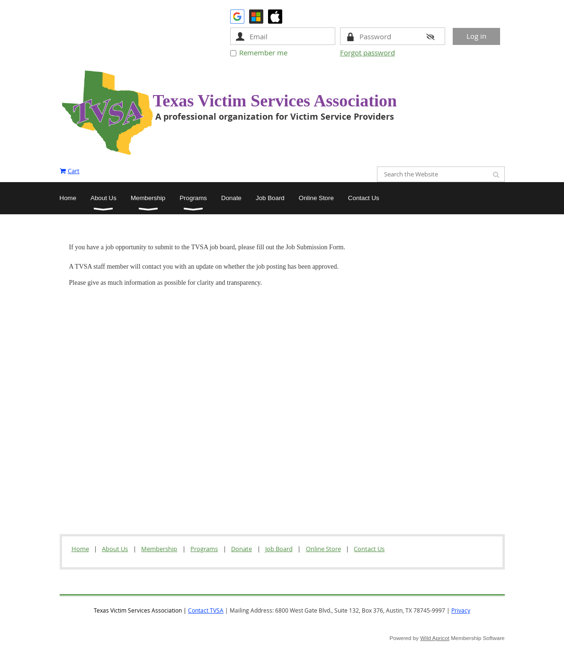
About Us (115, 548)
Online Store (323, 548)
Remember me (263, 52)
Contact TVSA (206, 610)
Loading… (142, 400)
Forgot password (367, 52)
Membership (159, 548)
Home (80, 548)
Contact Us (369, 548)
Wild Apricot (434, 638)
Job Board (279, 548)
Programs (204, 548)
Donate (241, 548)
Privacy (460, 610)
